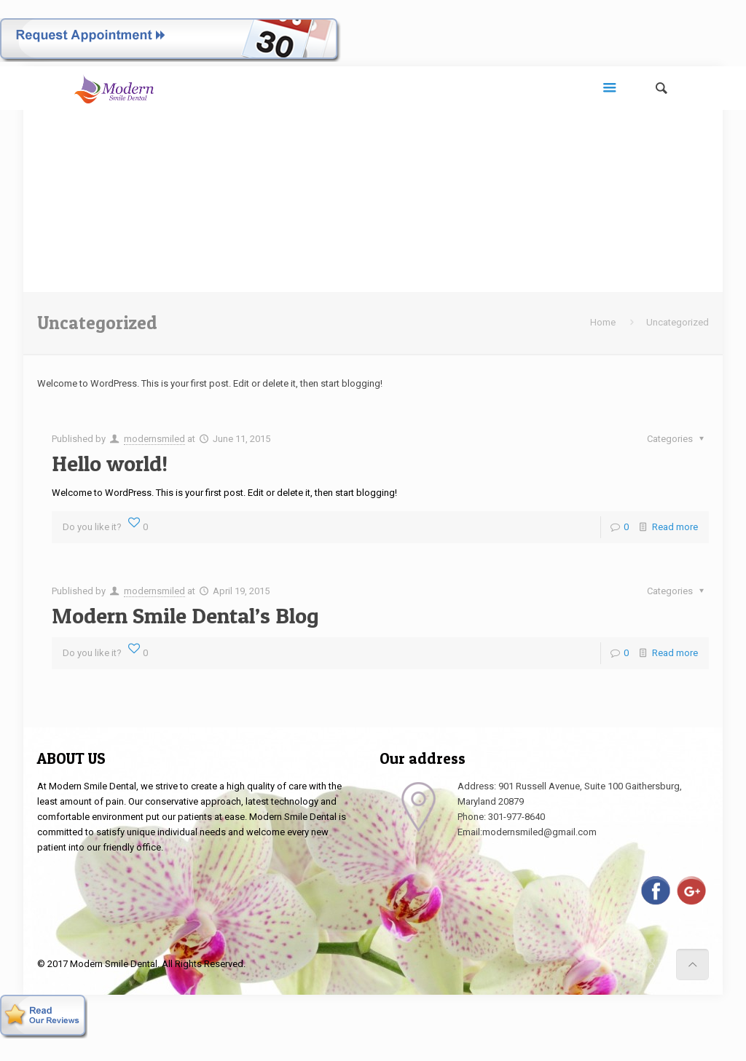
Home (603, 322)
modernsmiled (154, 438)
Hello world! (110, 463)
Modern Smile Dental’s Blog (185, 615)
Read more (675, 526)
